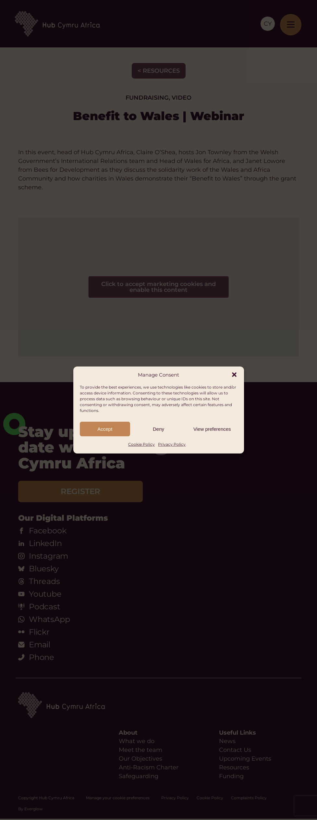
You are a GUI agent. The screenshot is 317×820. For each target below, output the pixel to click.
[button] (234, 374)
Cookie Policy (141, 444)
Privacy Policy (172, 444)
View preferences (212, 429)
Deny (158, 429)
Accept (104, 429)
